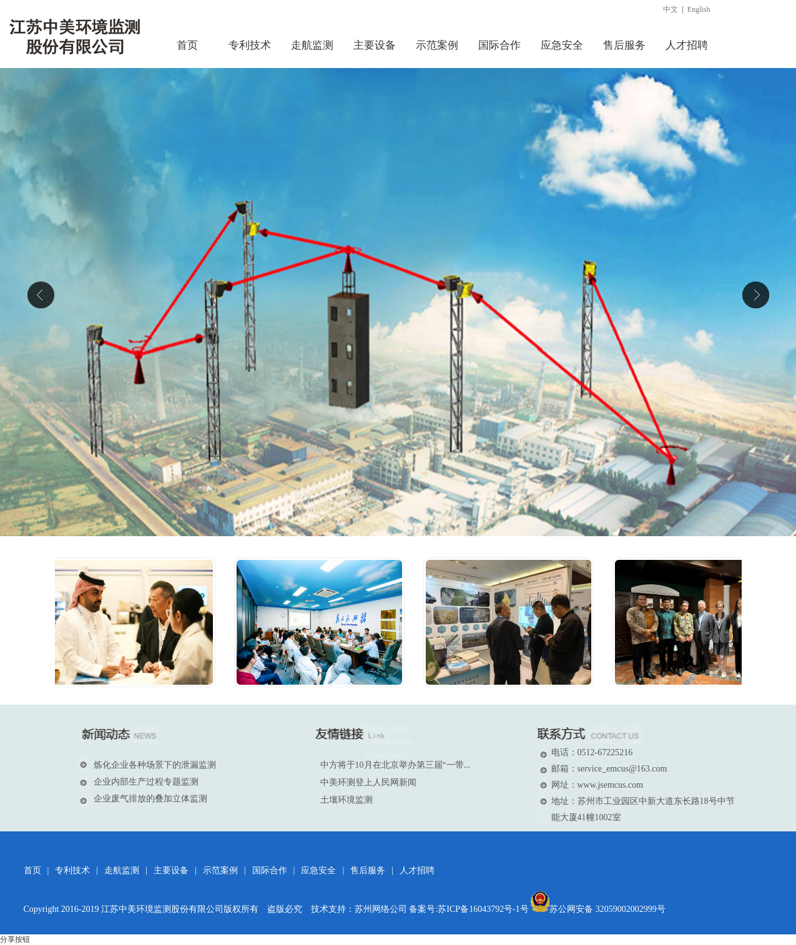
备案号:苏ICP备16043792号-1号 (468, 909)
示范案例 (220, 870)
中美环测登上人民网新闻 (368, 782)
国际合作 (269, 870)
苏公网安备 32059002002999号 (598, 909)
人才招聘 (417, 870)
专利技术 (72, 870)
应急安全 (318, 870)
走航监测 (121, 870)
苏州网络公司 (381, 909)
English (698, 9)
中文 (670, 9)
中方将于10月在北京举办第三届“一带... (395, 765)
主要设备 (171, 870)
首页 (32, 870)
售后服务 (367, 870)
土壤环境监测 (346, 800)
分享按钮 (15, 939)
